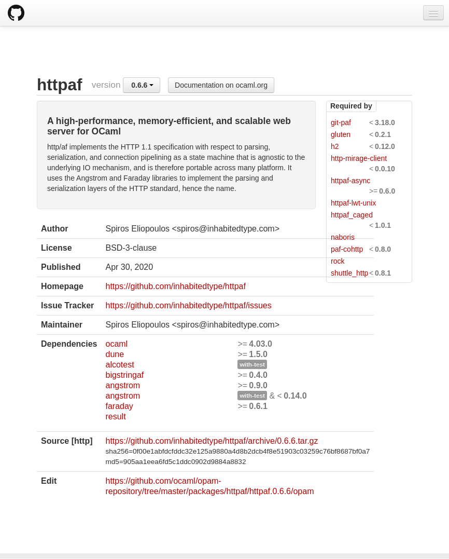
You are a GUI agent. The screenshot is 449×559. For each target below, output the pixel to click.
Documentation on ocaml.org (221, 85)
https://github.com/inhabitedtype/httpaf (175, 286)
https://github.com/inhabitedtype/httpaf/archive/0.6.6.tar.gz (211, 441)
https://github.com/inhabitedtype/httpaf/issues (188, 305)
